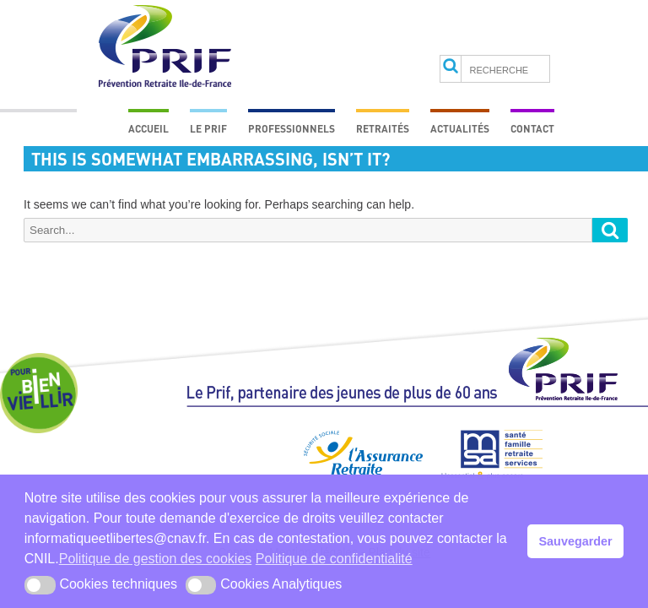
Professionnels (291, 128)
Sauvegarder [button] (576, 541)
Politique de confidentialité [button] (334, 558)
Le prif (208, 128)
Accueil (148, 128)
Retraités (382, 128)
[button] (40, 585)
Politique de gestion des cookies (155, 558)
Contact (532, 128)
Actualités (459, 128)
